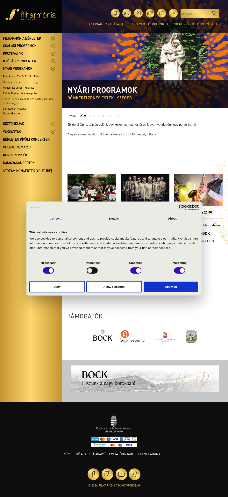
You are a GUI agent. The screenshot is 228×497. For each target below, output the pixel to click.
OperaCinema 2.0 (17, 147)
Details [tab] (114, 218)
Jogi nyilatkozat (149, 454)
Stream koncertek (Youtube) (27, 171)
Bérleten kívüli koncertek (26, 139)
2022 (119, 116)
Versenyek (12, 131)
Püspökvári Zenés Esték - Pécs (21, 76)
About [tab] (172, 218)
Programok (136, 24)
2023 (110, 116)
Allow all (171, 286)
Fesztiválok (13, 53)
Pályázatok (210, 24)
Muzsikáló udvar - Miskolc (18, 87)
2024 (101, 116)
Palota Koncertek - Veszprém (20, 93)
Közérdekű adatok (77, 454)
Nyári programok (17, 68)
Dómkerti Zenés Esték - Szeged (21, 82)
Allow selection (114, 286)
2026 (83, 116)
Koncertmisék (15, 155)
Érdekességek (182, 24)
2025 (92, 116)
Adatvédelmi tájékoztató (114, 454)
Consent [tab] (56, 218)
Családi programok (19, 46)
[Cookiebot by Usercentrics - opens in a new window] (182, 207)
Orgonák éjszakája (103, 24)
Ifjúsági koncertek (19, 61)
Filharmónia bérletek (22, 38)
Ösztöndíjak (13, 123)
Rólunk (158, 24)
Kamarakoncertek (18, 163)
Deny (57, 286)
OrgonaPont (10, 113)
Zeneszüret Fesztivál (15, 108)
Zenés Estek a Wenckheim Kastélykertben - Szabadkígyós (29, 101)
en (173, 13)
